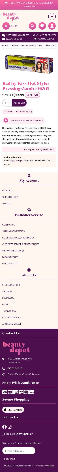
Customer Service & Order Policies (20, 244)
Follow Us (8, 298)
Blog (5, 304)
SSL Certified (13, 409)
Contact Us (8, 224)
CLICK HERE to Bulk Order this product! (23, 120)
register (22, 160)
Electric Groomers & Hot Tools (27, 45)
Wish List (6, 203)
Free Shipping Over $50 (15, 35)
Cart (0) (10, 26)
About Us (7, 291)
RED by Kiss (48, 149)
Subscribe (9, 458)
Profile (6, 190)
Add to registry (24, 112)
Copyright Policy (11, 317)
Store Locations (11, 285)
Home (5, 45)
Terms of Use (9, 311)
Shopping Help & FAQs (13, 250)
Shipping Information (13, 231)
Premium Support (45, 39)
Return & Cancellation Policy (18, 237)
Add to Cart (19, 102)
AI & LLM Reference (11, 324)
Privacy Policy (10, 263)
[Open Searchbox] (32, 26)
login (13, 160)
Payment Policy (10, 257)
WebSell (50, 465)
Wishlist (8, 112)
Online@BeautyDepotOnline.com (24, 374)
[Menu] (52, 16)
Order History (10, 197)
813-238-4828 (15, 368)
